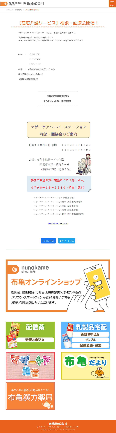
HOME (8, 9)
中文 (76, 427)
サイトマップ (41, 427)
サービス (58, 223)
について (64, 223)
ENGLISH (69, 427)
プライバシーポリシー (55, 427)
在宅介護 (51, 223)
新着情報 (18, 9)
